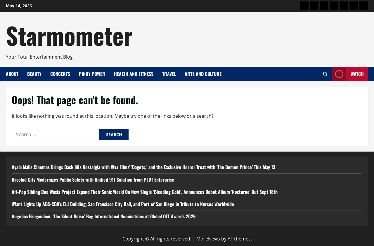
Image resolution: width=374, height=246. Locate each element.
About (12, 73)
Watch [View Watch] (348, 74)
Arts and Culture (203, 73)
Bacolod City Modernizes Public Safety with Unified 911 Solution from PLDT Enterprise (93, 179)
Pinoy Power (92, 73)
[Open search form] (325, 74)
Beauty (34, 73)
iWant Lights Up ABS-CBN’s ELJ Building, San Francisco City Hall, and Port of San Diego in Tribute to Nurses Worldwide (123, 204)
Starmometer (69, 34)
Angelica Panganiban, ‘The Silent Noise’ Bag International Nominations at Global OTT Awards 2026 (104, 216)
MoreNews (208, 239)
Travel (169, 73)
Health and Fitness (133, 73)
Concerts (60, 73)
